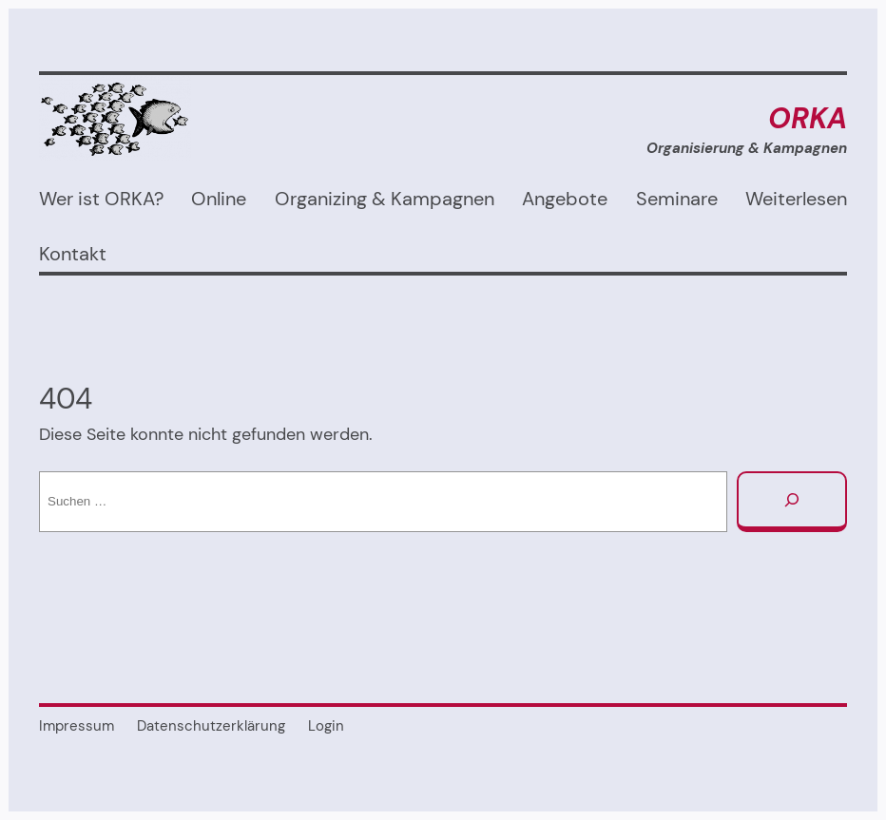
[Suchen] (792, 501)
